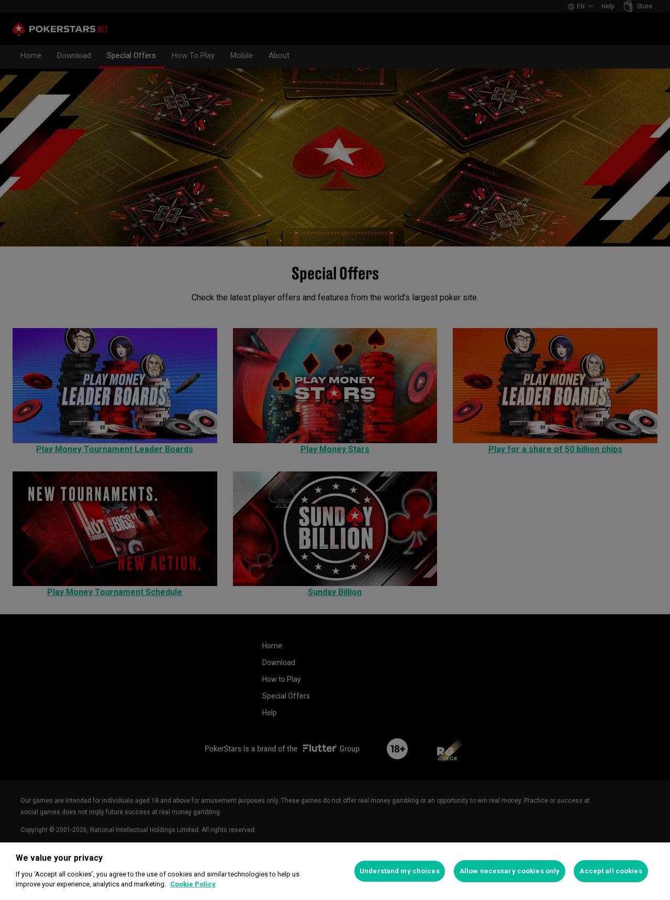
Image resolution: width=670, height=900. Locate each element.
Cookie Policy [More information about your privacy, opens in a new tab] (193, 884)
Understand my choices (400, 871)
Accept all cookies (610, 871)
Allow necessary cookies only (510, 871)
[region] (335, 871)
